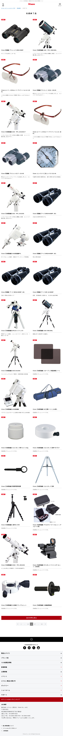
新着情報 (4, 667)
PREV (17, 625)
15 (28, 624)
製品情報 (19, 8)
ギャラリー (5, 685)
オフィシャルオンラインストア (10, 699)
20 (42, 624)
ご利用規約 (5, 730)
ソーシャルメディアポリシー (10, 728)
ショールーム (5, 690)
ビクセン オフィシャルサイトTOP (8, 8)
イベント (4, 676)
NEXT (45, 625)
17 (35, 624)
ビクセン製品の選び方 (8, 681)
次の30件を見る (31, 618)
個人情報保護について (8, 725)
